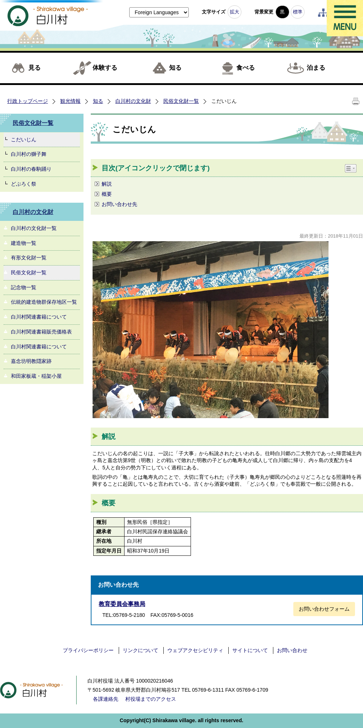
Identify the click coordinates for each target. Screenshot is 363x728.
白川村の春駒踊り (31, 169)
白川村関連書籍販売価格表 (41, 332)
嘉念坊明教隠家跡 (31, 361)
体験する (105, 67)
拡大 (234, 12)
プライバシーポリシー (88, 650)
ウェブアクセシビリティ (195, 650)
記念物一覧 (23, 287)
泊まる (316, 67)
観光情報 (70, 101)
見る (34, 67)
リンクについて (140, 650)
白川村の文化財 (133, 101)
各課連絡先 (105, 699)
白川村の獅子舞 (28, 154)
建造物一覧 (23, 243)
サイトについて (250, 650)
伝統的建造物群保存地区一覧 (44, 302)
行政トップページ (27, 101)
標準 (297, 12)
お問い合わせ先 (119, 204)
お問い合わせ (292, 650)
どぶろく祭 (23, 184)
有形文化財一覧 (28, 257)
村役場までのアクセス (150, 699)
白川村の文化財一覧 (34, 228)
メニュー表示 (345, 18)
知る (175, 67)
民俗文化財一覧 (181, 101)
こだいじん (23, 139)
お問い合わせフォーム (324, 609)
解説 (107, 184)
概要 (107, 194)
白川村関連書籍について (39, 317)
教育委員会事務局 (122, 604)
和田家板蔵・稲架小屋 (36, 376)
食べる (245, 67)
